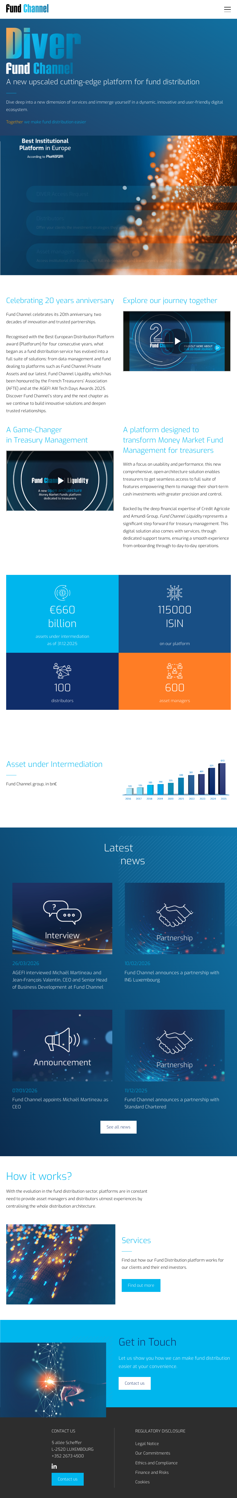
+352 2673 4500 (68, 1456)
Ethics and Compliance (156, 1463)
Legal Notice (147, 1443)
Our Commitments (152, 1453)
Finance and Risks (152, 1472)
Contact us (68, 1479)
